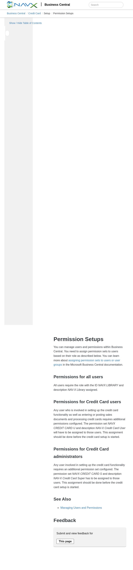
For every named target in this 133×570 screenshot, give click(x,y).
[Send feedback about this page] (65, 541)
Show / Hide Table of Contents (19, 23)
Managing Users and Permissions (81, 507)
